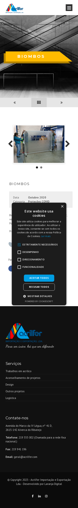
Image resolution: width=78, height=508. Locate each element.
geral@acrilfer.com (25, 457)
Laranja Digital (53, 484)
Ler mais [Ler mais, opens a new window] (45, 236)
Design (10, 384)
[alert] (39, 254)
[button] (39, 296)
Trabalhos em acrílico (18, 371)
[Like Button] (11, 244)
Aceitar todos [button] (39, 278)
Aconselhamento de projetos (23, 378)
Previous (12, 144)
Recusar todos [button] (39, 287)
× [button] (62, 206)
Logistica (11, 398)
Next (66, 144)
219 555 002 (26, 437)
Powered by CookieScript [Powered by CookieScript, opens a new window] (39, 301)
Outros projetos (15, 391)
